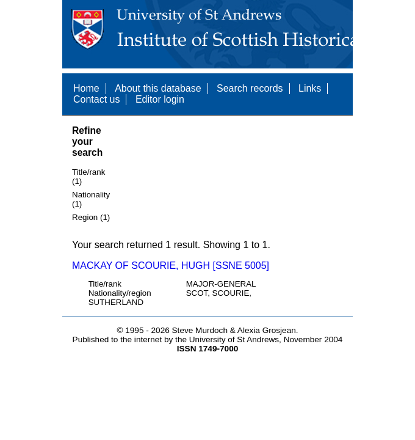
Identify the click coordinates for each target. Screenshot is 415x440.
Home (86, 88)
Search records (250, 88)
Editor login (159, 99)
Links (309, 88)
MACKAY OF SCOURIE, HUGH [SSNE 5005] (170, 265)
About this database (158, 88)
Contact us (96, 99)
